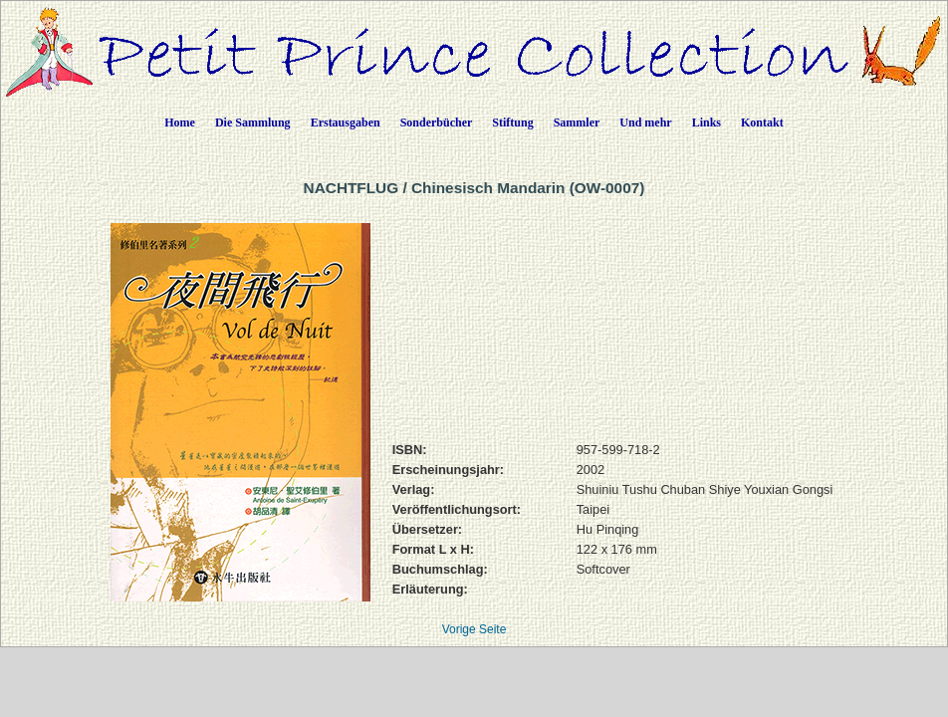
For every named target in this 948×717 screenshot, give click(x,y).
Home (179, 122)
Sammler (577, 122)
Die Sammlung (253, 122)
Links (706, 122)
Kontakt (762, 122)
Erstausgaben (345, 122)
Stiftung (512, 122)
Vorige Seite (474, 629)
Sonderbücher (436, 122)
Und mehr (645, 122)
